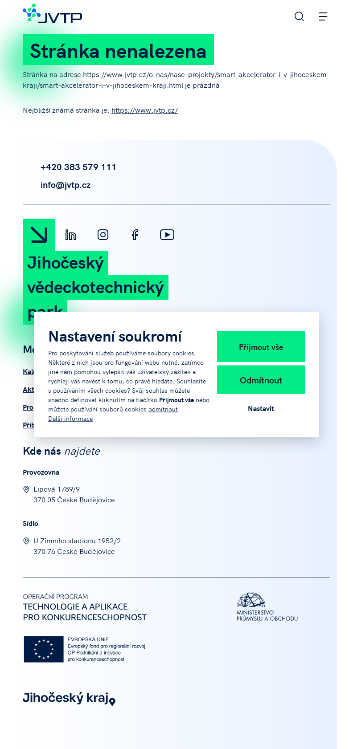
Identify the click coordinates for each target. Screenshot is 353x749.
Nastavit (261, 407)
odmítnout (163, 408)
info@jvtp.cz (56, 184)
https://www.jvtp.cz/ (144, 109)
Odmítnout (261, 379)
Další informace (70, 417)
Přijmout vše (261, 346)
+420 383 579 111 (70, 166)
